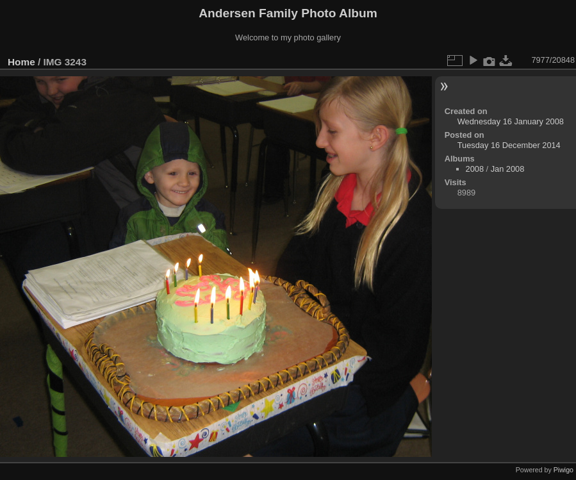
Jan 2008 (508, 169)
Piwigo (563, 470)
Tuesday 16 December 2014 (509, 145)
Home (21, 61)
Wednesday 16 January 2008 (510, 121)
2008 (475, 169)
